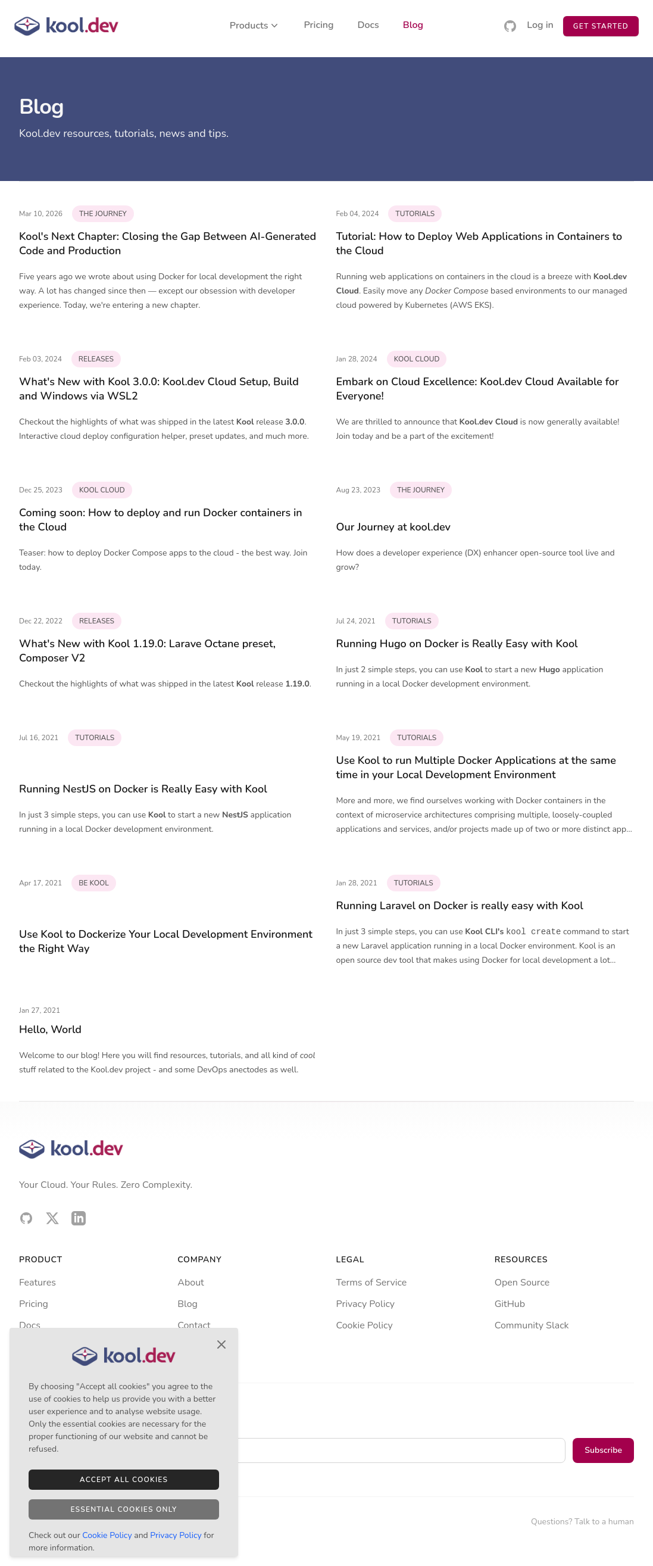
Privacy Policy (365, 1304)
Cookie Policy (364, 1325)
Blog (413, 26)
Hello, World (50, 1029)
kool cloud (417, 359)
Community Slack (532, 1325)
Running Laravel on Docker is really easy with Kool (459, 906)
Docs (368, 26)
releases (96, 359)
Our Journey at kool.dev (393, 527)
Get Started (601, 26)
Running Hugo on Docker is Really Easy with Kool (457, 644)
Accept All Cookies (124, 1479)
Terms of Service (371, 1282)
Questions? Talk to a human (582, 1521)
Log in (540, 26)
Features (37, 1282)
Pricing (319, 26)
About (190, 1282)
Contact (193, 1325)
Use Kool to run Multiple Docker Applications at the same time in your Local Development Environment (476, 767)
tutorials (415, 214)
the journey (103, 214)
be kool (94, 883)
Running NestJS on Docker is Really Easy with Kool (143, 789)
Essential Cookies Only (123, 1509)
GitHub (510, 1304)
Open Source (522, 1282)
